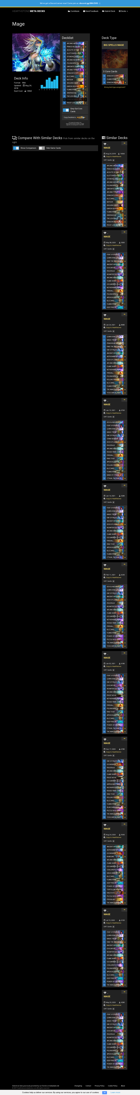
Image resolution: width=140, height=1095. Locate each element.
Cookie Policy (112, 1086)
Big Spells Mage (114, 45)
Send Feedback (90, 11)
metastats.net (54, 1086)
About (123, 1086)
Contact (88, 1086)
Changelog (78, 1086)
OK (105, 1092)
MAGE (107, 147)
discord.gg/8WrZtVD (88, 3)
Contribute (73, 11)
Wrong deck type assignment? (114, 87)
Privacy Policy (99, 1086)
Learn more (115, 1092)
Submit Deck (108, 11)
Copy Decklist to (75, 117)
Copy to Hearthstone (113, 156)
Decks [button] (123, 11)
